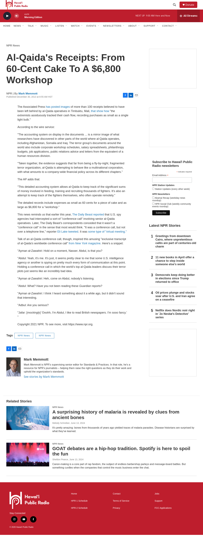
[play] (7, 23)
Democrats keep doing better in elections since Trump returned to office (175, 285)
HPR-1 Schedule (79, 508)
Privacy (116, 515)
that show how (100, 118)
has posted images (58, 113)
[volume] (16, 23)
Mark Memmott (28, 100)
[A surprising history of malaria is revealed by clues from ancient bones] (27, 425)
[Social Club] (172, 134)
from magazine (85, 250)
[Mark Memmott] (13, 374)
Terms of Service (121, 508)
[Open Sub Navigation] (23, 33)
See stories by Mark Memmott (44, 384)
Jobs (157, 501)
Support (158, 508)
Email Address (160, 182)
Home (6, 33)
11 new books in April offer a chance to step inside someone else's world (174, 268)
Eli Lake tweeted (67, 238)
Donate (192, 8)
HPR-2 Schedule (79, 515)
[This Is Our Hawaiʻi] (172, 359)
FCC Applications (163, 515)
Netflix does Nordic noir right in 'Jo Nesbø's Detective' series (175, 321)
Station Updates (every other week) (172, 196)
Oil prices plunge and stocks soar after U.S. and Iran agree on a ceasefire (175, 303)
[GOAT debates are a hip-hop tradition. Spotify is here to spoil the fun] (27, 462)
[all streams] (188, 23)
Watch (75, 33)
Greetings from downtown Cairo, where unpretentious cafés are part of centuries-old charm (175, 248)
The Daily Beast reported (88, 221)
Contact (116, 501)
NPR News (13, 52)
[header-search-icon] (176, 8)
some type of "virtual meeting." (107, 238)
